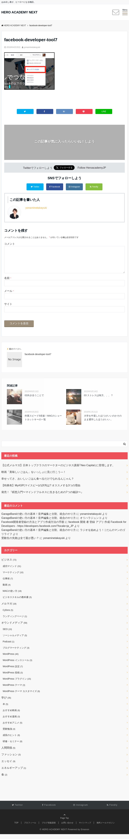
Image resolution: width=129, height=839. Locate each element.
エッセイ (8, 766)
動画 (7, 589)
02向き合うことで (34, 400)
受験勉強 (9, 733)
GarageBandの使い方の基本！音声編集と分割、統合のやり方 (38, 518)
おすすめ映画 (11, 715)
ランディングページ (15, 621)
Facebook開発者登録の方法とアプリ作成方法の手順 (32, 526)
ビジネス (8, 564)
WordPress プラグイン (17, 683)
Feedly (94, 187)
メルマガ (8, 608)
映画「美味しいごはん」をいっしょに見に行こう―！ (33, 476)
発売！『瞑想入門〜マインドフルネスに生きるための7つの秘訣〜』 (42, 497)
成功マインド (12, 571)
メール (9, 296)
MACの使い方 (12, 595)
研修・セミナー (12, 746)
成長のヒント (11, 740)
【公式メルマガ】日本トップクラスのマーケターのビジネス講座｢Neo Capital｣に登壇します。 (58, 470)
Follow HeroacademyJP (92, 168)
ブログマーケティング (16, 652)
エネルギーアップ (13, 772)
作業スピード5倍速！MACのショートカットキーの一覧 (43, 422)
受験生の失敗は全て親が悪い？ (20, 542)
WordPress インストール (17, 665)
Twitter (35, 187)
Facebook (54, 187)
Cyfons (8, 615)
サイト (8, 308)
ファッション (11, 759)
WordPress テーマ (14, 689)
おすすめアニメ (12, 727)
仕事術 (8, 583)
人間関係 (8, 752)
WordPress (10, 658)
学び (6, 702)
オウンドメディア (14, 627)
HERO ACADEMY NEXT (23, 12)
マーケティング (13, 577)
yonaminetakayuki (32, 47)
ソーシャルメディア (15, 640)
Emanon (85, 834)
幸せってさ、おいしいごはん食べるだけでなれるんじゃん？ (37, 483)
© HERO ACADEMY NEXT (53, 834)
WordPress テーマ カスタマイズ (21, 696)
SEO (7, 634)
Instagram (74, 187)
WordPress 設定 (13, 671)
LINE (104, 112)
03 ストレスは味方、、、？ (98, 400)
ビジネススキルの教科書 (17, 602)
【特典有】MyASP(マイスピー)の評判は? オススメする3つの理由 (40, 490)
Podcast (8, 646)
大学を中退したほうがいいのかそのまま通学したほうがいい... (103, 422)
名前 (7, 282)
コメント (9, 243)
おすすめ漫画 (11, 721)
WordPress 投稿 (13, 677)
